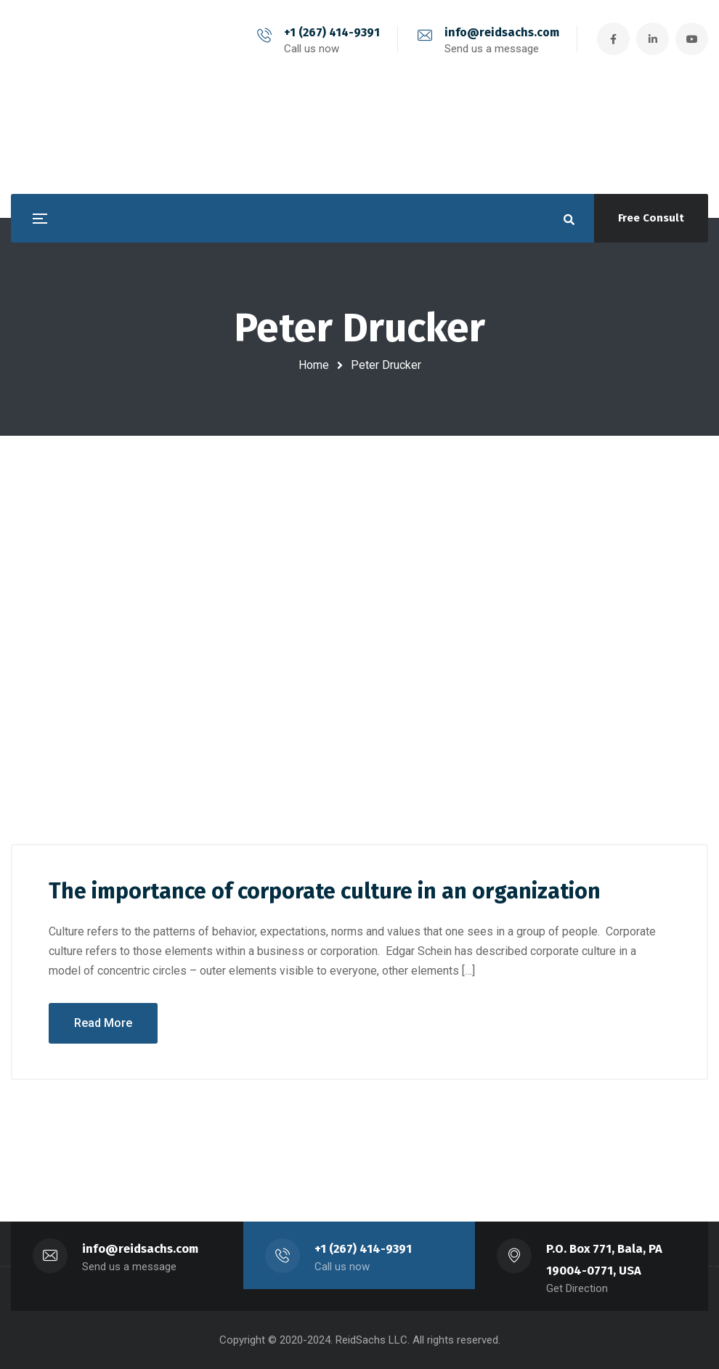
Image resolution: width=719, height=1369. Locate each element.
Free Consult (651, 217)
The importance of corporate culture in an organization (325, 891)
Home (313, 365)
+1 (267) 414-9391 (332, 32)
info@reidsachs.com (501, 32)
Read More (103, 1023)
